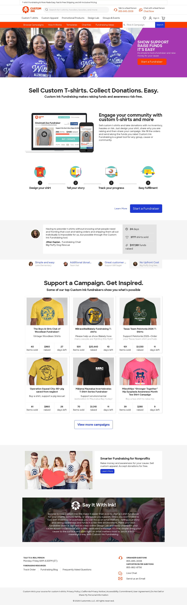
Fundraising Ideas (105, 25)
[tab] (42, 264)
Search (160, 25)
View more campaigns (93, 425)
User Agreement (141, 591)
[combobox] (76, 10)
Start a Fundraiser (152, 61)
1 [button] (91, 75)
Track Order (29, 569)
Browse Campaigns (33, 25)
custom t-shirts (58, 591)
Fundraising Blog (49, 569)
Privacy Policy (73, 591)
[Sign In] (153, 18)
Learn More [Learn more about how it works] (121, 208)
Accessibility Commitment (119, 591)
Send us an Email (135, 578)
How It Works (55, 25)
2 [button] (96, 75)
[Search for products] (74, 9)
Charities (86, 25)
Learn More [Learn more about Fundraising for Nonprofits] (107, 471)
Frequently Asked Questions (77, 569)
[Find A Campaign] (141, 24)
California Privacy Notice (93, 591)
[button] (154, 11)
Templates (71, 25)
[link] (31, 9)
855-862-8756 (134, 567)
